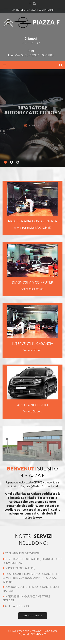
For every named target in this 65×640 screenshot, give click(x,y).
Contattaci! (35, 131)
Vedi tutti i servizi (32, 615)
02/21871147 (31, 43)
